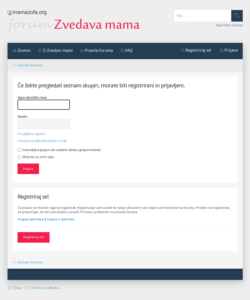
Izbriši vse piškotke (44, 287)
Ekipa (18, 287)
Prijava (231, 50)
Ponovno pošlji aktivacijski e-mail (42, 140)
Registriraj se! (198, 50)
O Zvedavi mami (58, 50)
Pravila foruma (99, 50)
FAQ (129, 50)
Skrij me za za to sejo (36, 157)
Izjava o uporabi (61, 219)
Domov (24, 50)
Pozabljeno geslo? (32, 133)
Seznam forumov (30, 65)
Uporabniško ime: (32, 97)
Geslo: (23, 116)
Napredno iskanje (229, 25)
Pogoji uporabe (31, 219)
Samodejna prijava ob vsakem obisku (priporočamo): (59, 149)
